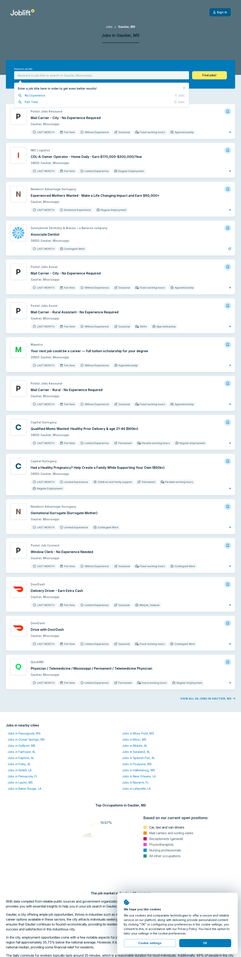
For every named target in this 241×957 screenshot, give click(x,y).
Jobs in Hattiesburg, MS (138, 770)
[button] (209, 75)
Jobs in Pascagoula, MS (24, 733)
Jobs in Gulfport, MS (21, 745)
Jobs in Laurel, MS (20, 782)
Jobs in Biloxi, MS (134, 739)
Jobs (109, 26)
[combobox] (101, 75)
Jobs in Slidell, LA (20, 770)
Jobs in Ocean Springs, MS (26, 739)
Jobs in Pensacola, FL (23, 776)
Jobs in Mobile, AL (134, 745)
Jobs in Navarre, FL (135, 782)
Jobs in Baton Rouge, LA (24, 788)
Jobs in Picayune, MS (137, 764)
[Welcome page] (22, 12)
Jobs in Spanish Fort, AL (138, 758)
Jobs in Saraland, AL (136, 751)
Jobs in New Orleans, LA (139, 776)
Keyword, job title (23, 69)
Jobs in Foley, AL (19, 764)
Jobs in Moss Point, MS (138, 733)
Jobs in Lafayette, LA (136, 788)
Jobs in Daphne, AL (21, 758)
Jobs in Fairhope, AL (22, 751)
